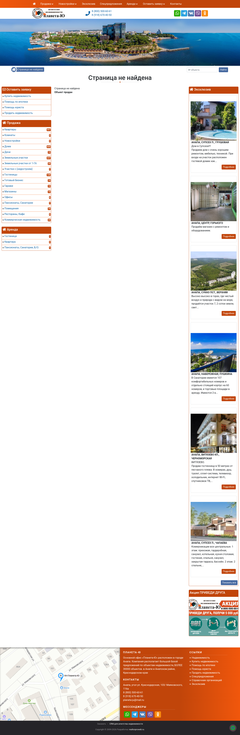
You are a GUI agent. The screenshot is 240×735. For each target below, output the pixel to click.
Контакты (176, 3)
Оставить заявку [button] (154, 3)
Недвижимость (201, 657)
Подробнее (228, 167)
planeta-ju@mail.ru (133, 700)
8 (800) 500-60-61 (102, 11)
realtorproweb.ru (136, 729)
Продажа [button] (47, 3)
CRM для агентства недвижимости (126, 724)
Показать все (229, 582)
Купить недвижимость (205, 661)
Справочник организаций (207, 680)
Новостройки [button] (68, 3)
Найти (223, 69)
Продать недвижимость (206, 672)
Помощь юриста (201, 668)
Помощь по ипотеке (203, 665)
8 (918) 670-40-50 (102, 14)
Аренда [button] (132, 3)
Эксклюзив (88, 3)
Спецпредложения (111, 3)
